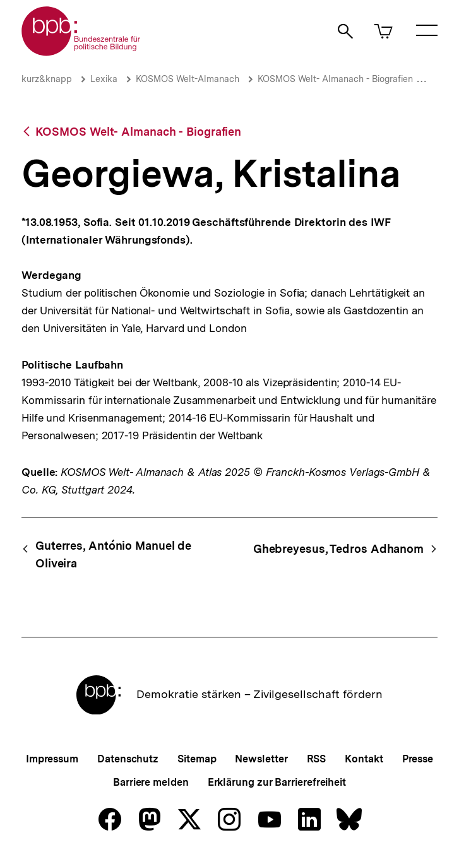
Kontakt (364, 759)
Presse (417, 759)
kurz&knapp (46, 79)
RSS (316, 759)
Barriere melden (151, 782)
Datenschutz (127, 759)
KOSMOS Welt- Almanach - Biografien (335, 79)
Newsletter (261, 759)
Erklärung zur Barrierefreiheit (277, 782)
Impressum (52, 759)
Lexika (103, 79)
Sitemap (196, 759)
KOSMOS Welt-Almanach (187, 79)
